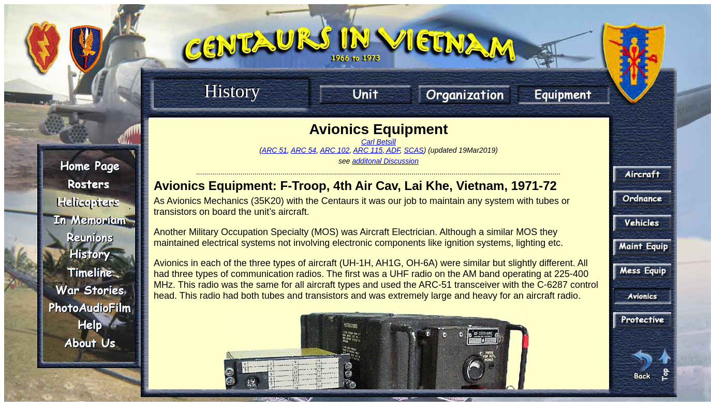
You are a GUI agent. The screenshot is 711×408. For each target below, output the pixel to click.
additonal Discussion (385, 161)
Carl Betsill (378, 142)
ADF (392, 150)
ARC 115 (367, 150)
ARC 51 (274, 150)
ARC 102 (334, 150)
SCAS (414, 150)
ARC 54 (303, 150)
